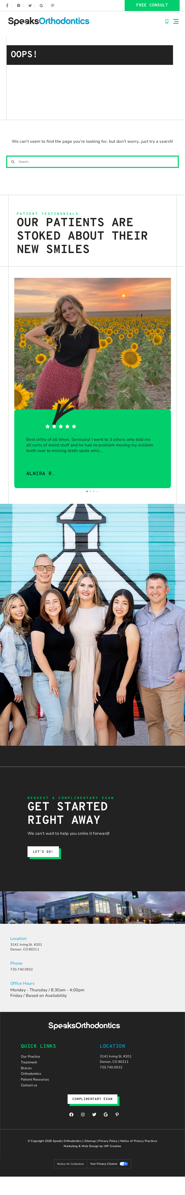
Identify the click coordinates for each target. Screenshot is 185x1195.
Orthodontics (33, 1084)
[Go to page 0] (87, 491)
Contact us (31, 1100)
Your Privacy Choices (103, 1182)
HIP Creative (112, 1164)
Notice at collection (70, 1182)
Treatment (31, 1069)
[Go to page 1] (90, 491)
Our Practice (32, 1061)
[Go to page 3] (97, 491)
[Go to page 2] (93, 491)
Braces (27, 1077)
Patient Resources (38, 1092)
